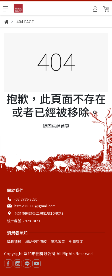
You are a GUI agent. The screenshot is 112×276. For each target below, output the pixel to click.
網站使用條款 (36, 241)
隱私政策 (58, 241)
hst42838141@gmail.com (35, 205)
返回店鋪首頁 (56, 126)
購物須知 (14, 241)
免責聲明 (76, 241)
